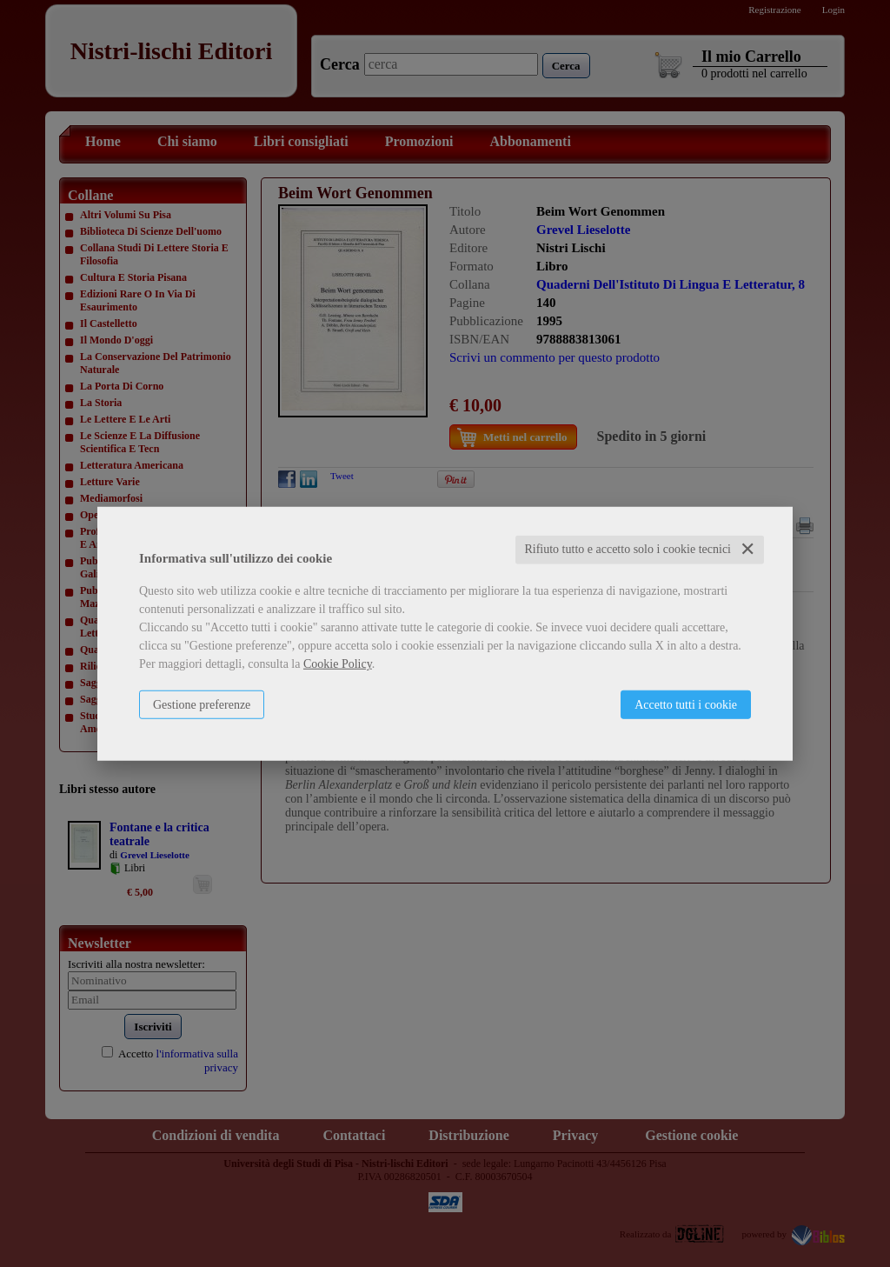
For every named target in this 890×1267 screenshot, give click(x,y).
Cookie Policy (337, 663)
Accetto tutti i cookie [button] (685, 704)
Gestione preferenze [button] (201, 704)
